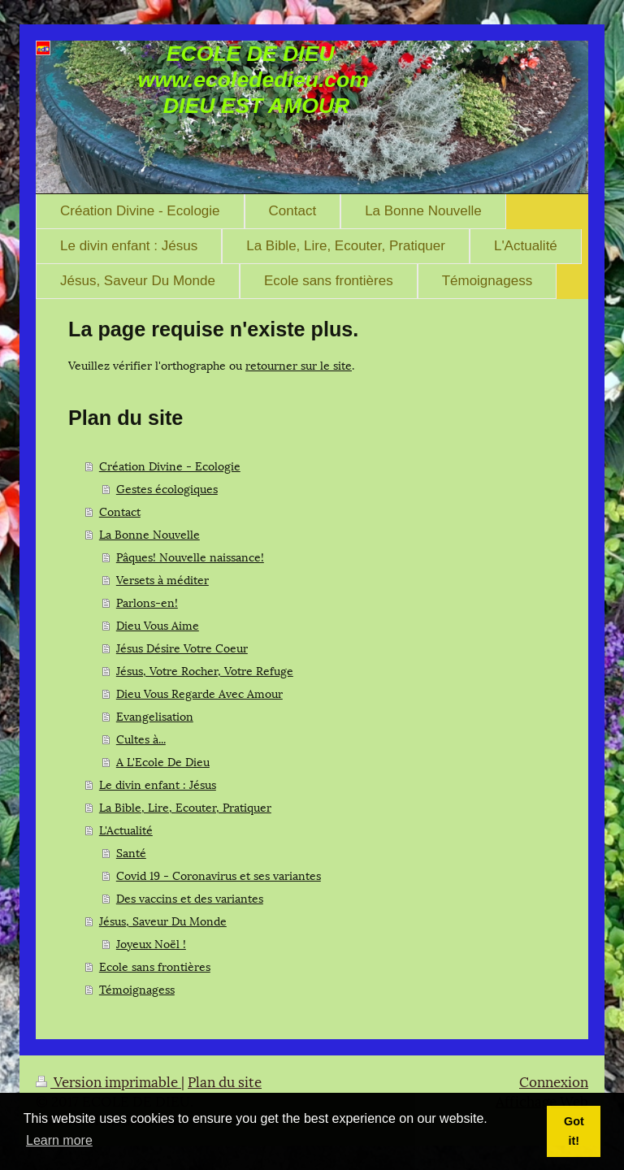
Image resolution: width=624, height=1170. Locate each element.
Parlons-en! (147, 601)
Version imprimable (108, 1080)
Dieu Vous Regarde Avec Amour (199, 692)
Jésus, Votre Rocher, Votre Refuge (204, 669)
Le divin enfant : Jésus (157, 783)
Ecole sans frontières (154, 965)
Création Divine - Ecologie (169, 465)
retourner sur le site (298, 364)
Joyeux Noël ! (151, 942)
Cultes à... (141, 738)
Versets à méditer (162, 578)
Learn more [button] (59, 1140)
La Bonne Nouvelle (149, 533)
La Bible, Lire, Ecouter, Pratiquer (185, 806)
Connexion (553, 1080)
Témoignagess (137, 988)
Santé (131, 851)
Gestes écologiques (167, 487)
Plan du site (225, 1080)
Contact (120, 510)
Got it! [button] (574, 1131)
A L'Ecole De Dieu (163, 760)
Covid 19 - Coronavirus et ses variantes (218, 874)
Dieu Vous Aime (157, 624)
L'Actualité (126, 829)
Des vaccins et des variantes (189, 897)
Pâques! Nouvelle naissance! (190, 556)
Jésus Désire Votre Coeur (182, 647)
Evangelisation (154, 715)
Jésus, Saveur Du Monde (163, 920)
